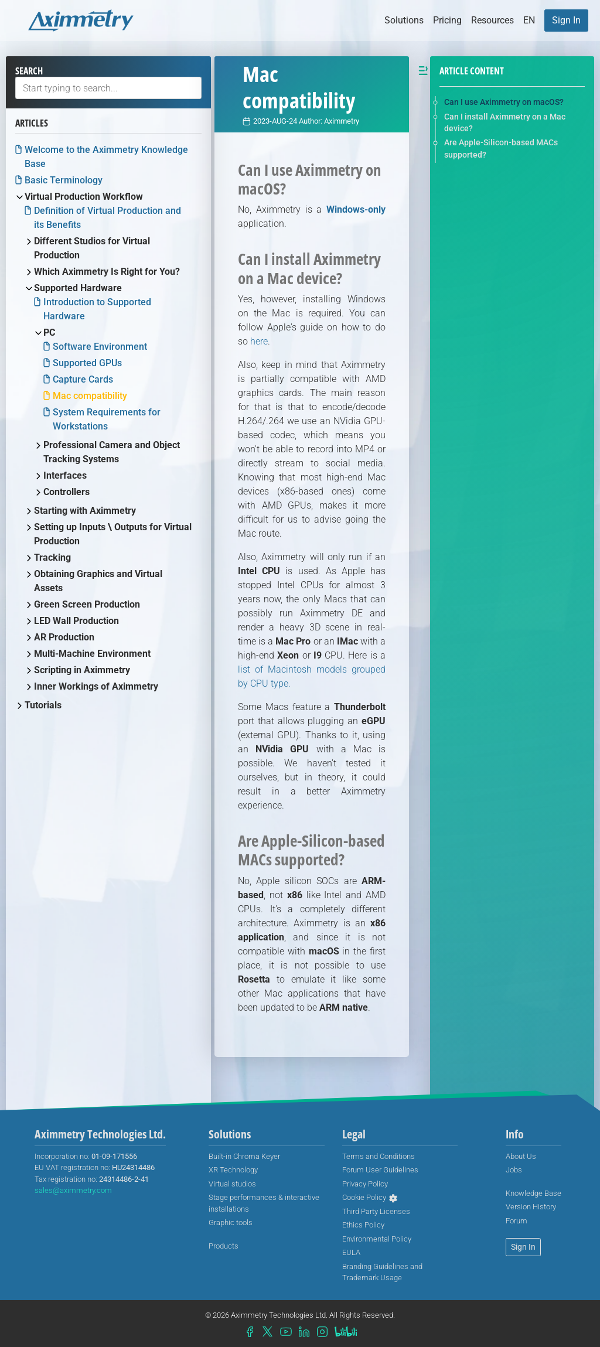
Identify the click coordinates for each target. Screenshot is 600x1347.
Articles (31, 123)
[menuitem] (566, 20)
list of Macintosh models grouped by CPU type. (312, 676)
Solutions (404, 20)
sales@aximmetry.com (73, 1190)
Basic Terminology (64, 180)
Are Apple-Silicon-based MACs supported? (501, 148)
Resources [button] (492, 20)
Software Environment (100, 346)
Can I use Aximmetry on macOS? (504, 102)
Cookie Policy (364, 1197)
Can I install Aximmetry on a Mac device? (504, 122)
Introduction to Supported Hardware (97, 309)
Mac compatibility (90, 395)
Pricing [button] (447, 20)
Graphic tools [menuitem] (231, 1222)
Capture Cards (83, 379)
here (259, 341)
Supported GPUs (87, 363)
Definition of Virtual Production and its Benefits (107, 217)
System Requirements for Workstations (107, 419)
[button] (529, 20)
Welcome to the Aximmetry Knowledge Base (106, 156)
